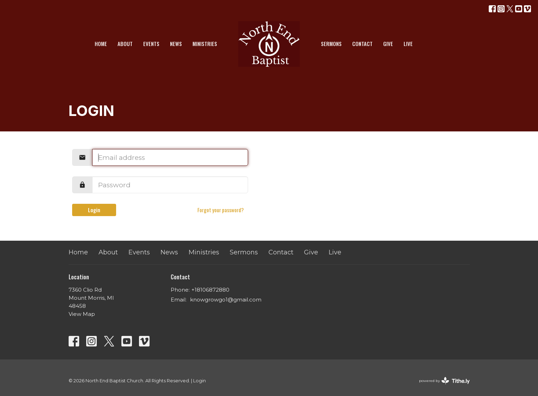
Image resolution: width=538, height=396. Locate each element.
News (176, 43)
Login (94, 210)
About (125, 43)
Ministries (204, 43)
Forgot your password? (220, 210)
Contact (362, 43)
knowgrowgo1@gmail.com (225, 299)
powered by (444, 380)
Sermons (331, 43)
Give (388, 43)
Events (151, 43)
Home (101, 43)
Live (408, 43)
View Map (82, 314)
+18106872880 (210, 289)
